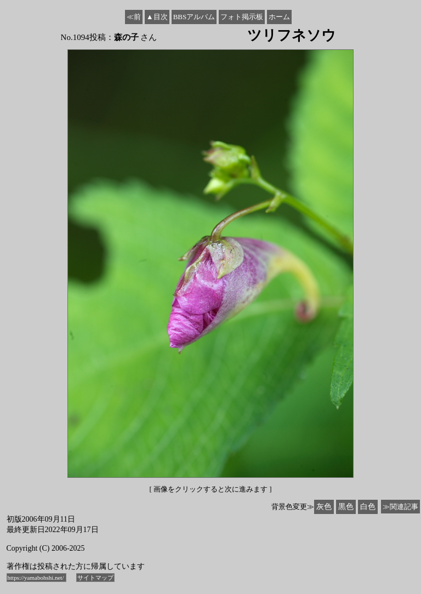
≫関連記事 (400, 506)
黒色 (346, 506)
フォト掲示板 (241, 17)
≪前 (134, 17)
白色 (368, 506)
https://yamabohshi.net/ (37, 577)
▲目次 (157, 17)
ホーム (279, 17)
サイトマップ (95, 577)
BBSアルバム (194, 17)
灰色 (324, 506)
